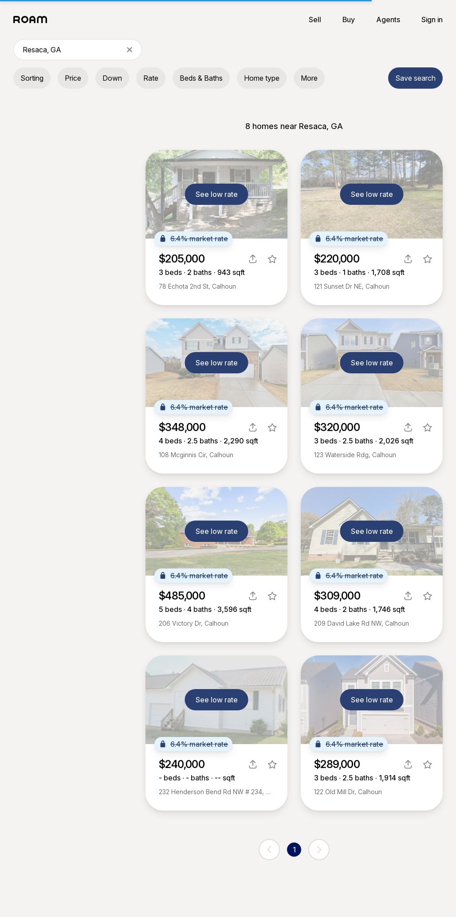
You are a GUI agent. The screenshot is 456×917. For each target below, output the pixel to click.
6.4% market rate (193, 238)
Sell (315, 19)
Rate (150, 78)
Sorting (31, 78)
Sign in (432, 19)
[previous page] (269, 849)
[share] (253, 259)
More (309, 78)
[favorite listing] (272, 259)
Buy (348, 19)
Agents (388, 19)
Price (73, 78)
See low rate (217, 194)
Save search (415, 78)
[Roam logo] (32, 19)
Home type (261, 78)
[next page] (319, 849)
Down (112, 78)
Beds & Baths (201, 78)
